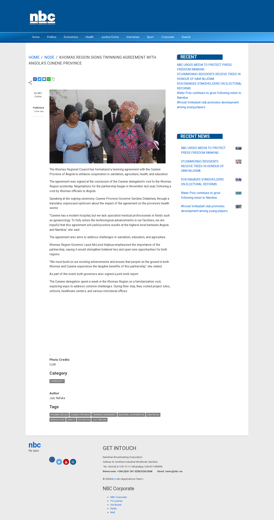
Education (84, 419)
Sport (150, 37)
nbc (35, 444)
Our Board (115, 504)
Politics (51, 37)
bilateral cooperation (131, 415)
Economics (71, 37)
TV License (116, 501)
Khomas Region (59, 415)
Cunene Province (80, 415)
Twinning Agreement (104, 415)
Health (90, 37)
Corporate (167, 37)
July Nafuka (99, 419)
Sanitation (153, 415)
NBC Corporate (118, 497)
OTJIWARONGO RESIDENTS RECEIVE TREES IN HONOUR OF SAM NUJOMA (202, 166)
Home (36, 37)
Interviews (133, 37)
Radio (113, 508)
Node (49, 57)
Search (186, 37)
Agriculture (58, 419)
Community (57, 381)
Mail (112, 512)
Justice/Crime (110, 37)
